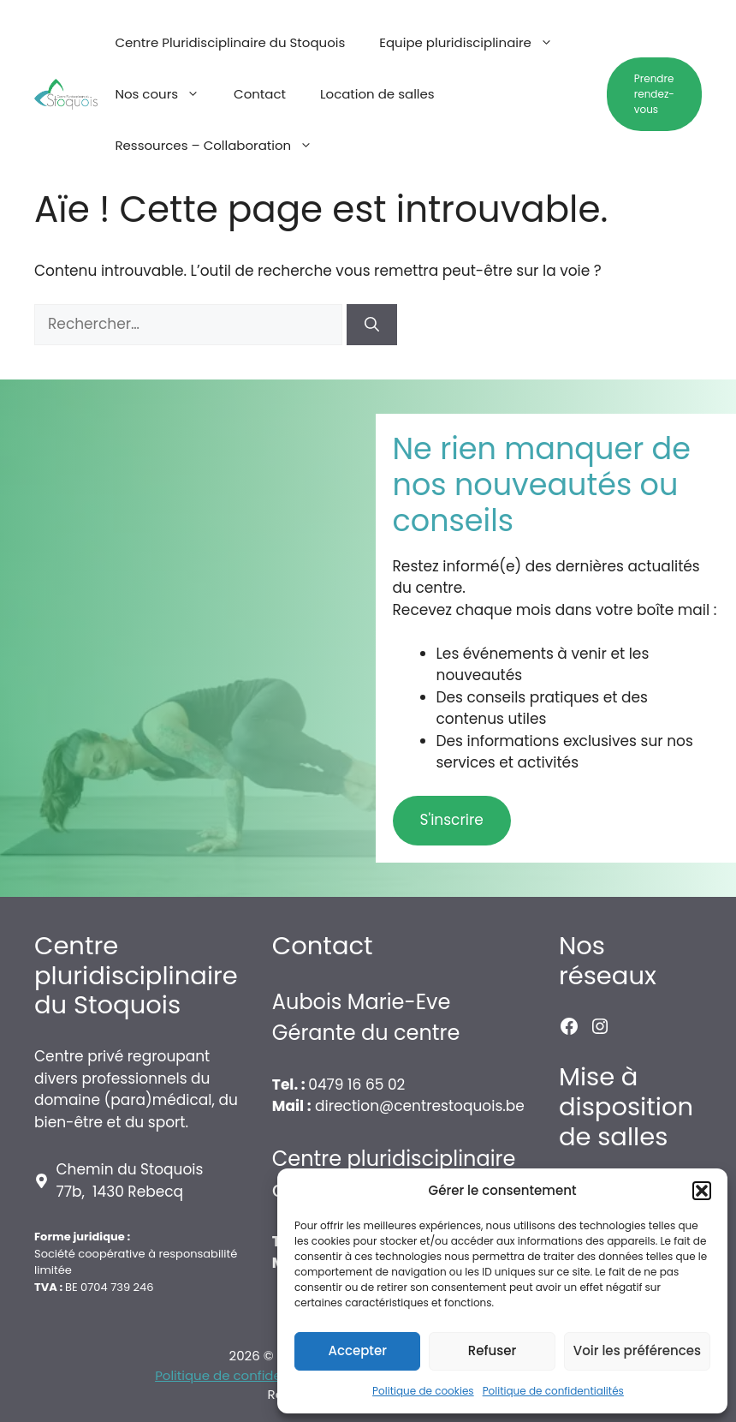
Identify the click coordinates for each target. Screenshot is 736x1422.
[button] (701, 1190)
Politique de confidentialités (553, 1390)
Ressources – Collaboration (222, 145)
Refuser (492, 1350)
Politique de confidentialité (240, 1375)
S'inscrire (452, 820)
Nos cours (166, 94)
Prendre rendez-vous (654, 94)
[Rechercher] (372, 324)
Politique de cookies (423, 1390)
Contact (260, 94)
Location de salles (377, 94)
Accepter (357, 1350)
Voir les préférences (637, 1350)
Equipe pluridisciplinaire (474, 43)
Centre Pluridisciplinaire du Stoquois (230, 42)
